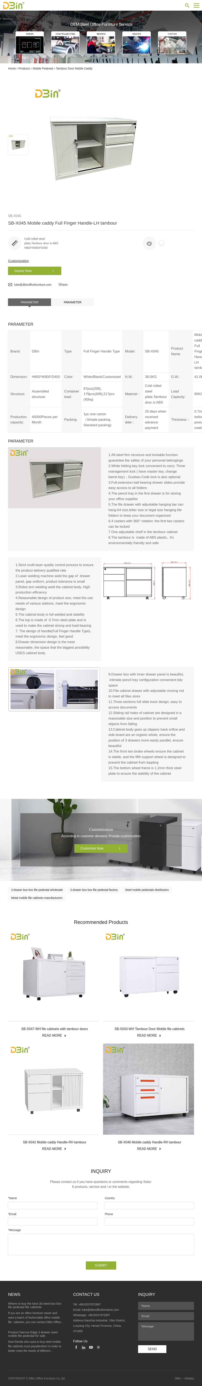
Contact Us (86, 1294)
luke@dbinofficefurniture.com (29, 284)
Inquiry (146, 1294)
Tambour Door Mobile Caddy (74, 68)
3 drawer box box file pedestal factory (94, 889)
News (14, 1294)
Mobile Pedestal (43, 68)
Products (24, 68)
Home (12, 68)
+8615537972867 (89, 1304)
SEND (152, 1349)
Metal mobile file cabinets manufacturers (36, 897)
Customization (18, 261)
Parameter (29, 302)
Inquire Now (33, 271)
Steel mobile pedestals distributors (147, 889)
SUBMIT (101, 1265)
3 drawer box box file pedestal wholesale (37, 889)
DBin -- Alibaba (184, 1378)
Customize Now (102, 848)
